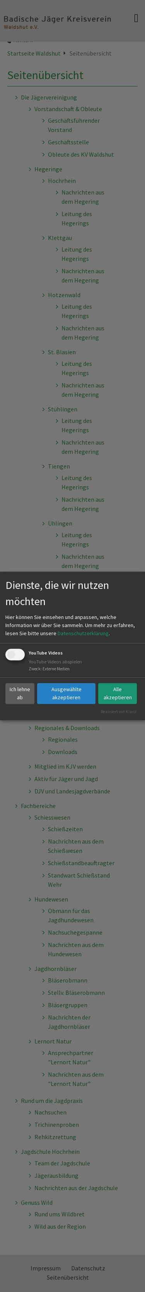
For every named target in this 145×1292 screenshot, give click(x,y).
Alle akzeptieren (118, 693)
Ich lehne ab (20, 693)
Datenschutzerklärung (83, 633)
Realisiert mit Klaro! (118, 711)
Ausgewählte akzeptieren (66, 693)
